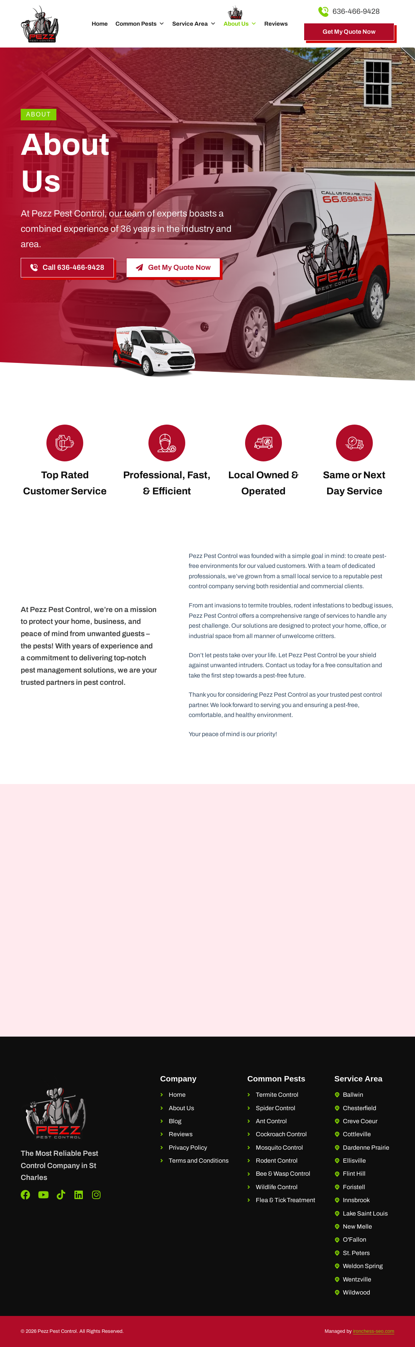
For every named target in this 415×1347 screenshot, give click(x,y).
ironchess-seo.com (373, 1331)
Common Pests (140, 23)
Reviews (276, 24)
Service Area (194, 23)
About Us (240, 23)
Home (100, 24)
